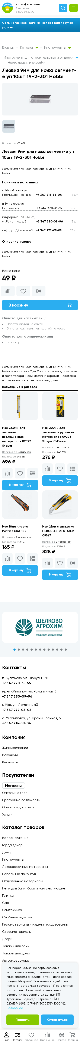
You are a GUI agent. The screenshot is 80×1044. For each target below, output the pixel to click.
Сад (5, 903)
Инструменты (57, 47)
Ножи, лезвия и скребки (26, 63)
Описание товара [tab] (16, 241)
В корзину (40, 305)
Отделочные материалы (22, 881)
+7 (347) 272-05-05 (28, 4)
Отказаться (57, 1020)
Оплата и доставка (18, 807)
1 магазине (55, 447)
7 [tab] (40, 650)
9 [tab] (49, 650)
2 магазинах (16, 451)
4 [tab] (27, 650)
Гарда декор (12, 845)
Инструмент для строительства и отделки (41, 57)
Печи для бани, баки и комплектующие (33, 888)
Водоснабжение (15, 838)
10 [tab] (53, 650)
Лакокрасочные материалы (25, 867)
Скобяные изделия (17, 917)
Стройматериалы (16, 932)
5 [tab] (32, 650)
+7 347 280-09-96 (49, 221)
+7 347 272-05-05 (48, 230)
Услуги (7, 814)
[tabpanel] (40, 627)
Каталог (29, 47)
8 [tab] (44, 650)
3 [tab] (23, 650)
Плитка (8, 895)
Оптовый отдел (15, 793)
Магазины (13, 786)
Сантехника (12, 910)
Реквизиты (10, 762)
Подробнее (14, 1008)
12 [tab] (61, 650)
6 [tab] (36, 650)
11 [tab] (57, 650)
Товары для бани (15, 946)
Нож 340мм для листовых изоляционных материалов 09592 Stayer (16, 436)
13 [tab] (66, 650)
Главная (8, 47)
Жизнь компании (15, 748)
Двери (7, 939)
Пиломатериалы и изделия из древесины (35, 924)
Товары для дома (16, 953)
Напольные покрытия (19, 874)
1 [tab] (14, 650)
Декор (7, 852)
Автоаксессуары (15, 960)
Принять (23, 1020)
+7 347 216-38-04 (49, 195)
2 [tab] (19, 650)
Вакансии (10, 755)
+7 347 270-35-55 (49, 208)
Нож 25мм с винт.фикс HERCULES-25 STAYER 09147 (58, 531)
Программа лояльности (21, 800)
